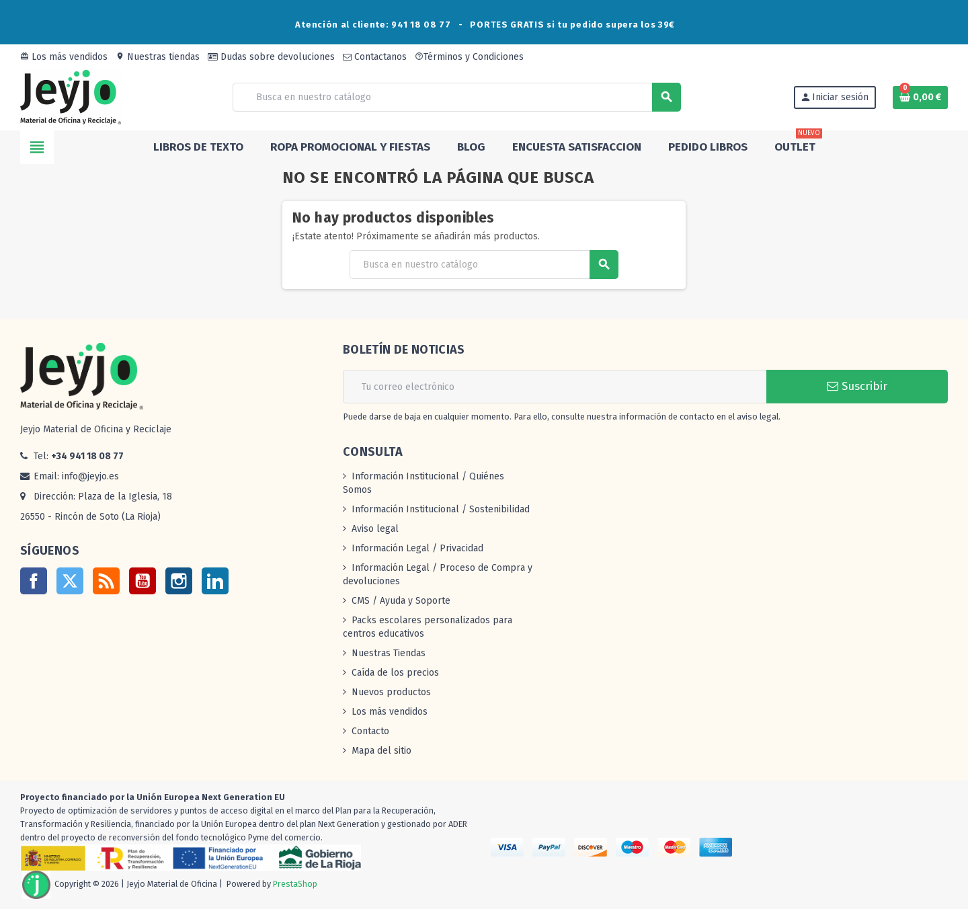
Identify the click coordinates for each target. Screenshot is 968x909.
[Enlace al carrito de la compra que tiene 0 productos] (920, 97)
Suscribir (857, 386)
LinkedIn (215, 580)
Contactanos (375, 57)
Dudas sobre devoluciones (271, 57)
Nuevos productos (391, 692)
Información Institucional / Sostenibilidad (441, 509)
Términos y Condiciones (469, 57)
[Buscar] (456, 97)
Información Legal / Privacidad (417, 548)
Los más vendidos (64, 57)
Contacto (370, 731)
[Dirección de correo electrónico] (554, 386)
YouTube (142, 580)
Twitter (69, 580)
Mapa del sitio (381, 750)
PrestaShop (295, 884)
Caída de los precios (395, 672)
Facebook (33, 580)
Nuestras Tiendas (389, 653)
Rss (106, 580)
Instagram (178, 580)
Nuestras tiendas (158, 57)
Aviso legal (375, 529)
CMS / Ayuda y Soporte (401, 600)
